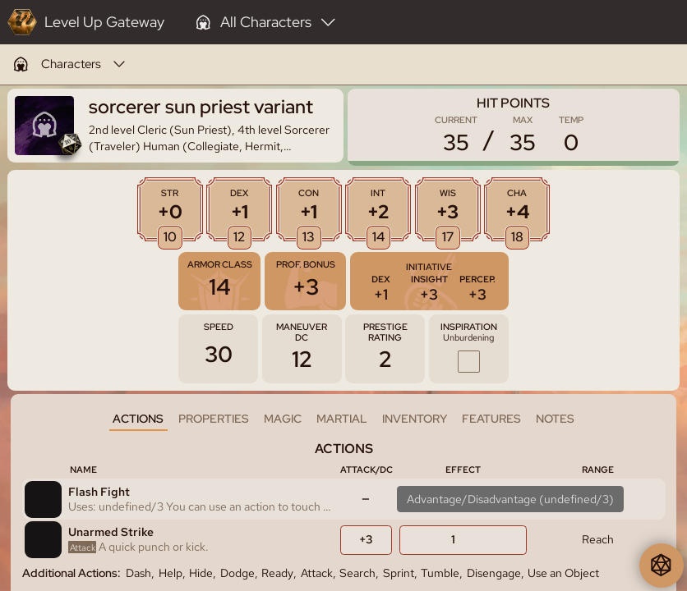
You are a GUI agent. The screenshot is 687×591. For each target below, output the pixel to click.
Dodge (237, 573)
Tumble (440, 573)
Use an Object (563, 573)
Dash (138, 573)
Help (170, 573)
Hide (201, 573)
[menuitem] (69, 64)
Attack (317, 573)
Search (357, 573)
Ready (277, 573)
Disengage (494, 573)
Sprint (398, 573)
